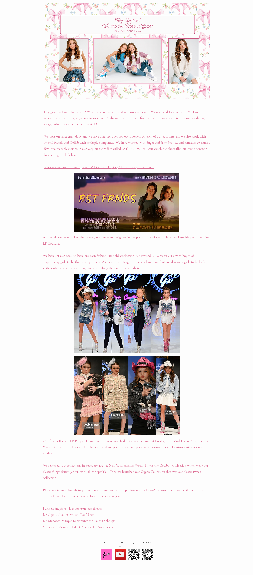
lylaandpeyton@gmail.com (84, 508)
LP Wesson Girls (163, 256)
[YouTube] (120, 554)
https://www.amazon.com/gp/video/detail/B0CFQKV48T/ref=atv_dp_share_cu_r (99, 167)
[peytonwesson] (147, 554)
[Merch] (106, 554)
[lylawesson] (134, 554)
